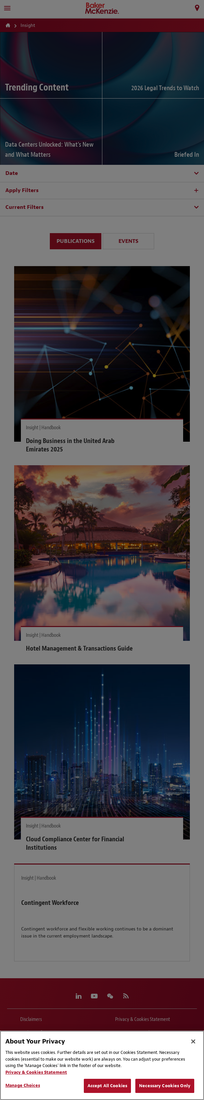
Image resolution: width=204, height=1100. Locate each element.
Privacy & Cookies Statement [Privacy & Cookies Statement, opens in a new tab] (36, 1072)
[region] (102, 1065)
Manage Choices (22, 1085)
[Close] (193, 1041)
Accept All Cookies (107, 1086)
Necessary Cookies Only (165, 1086)
